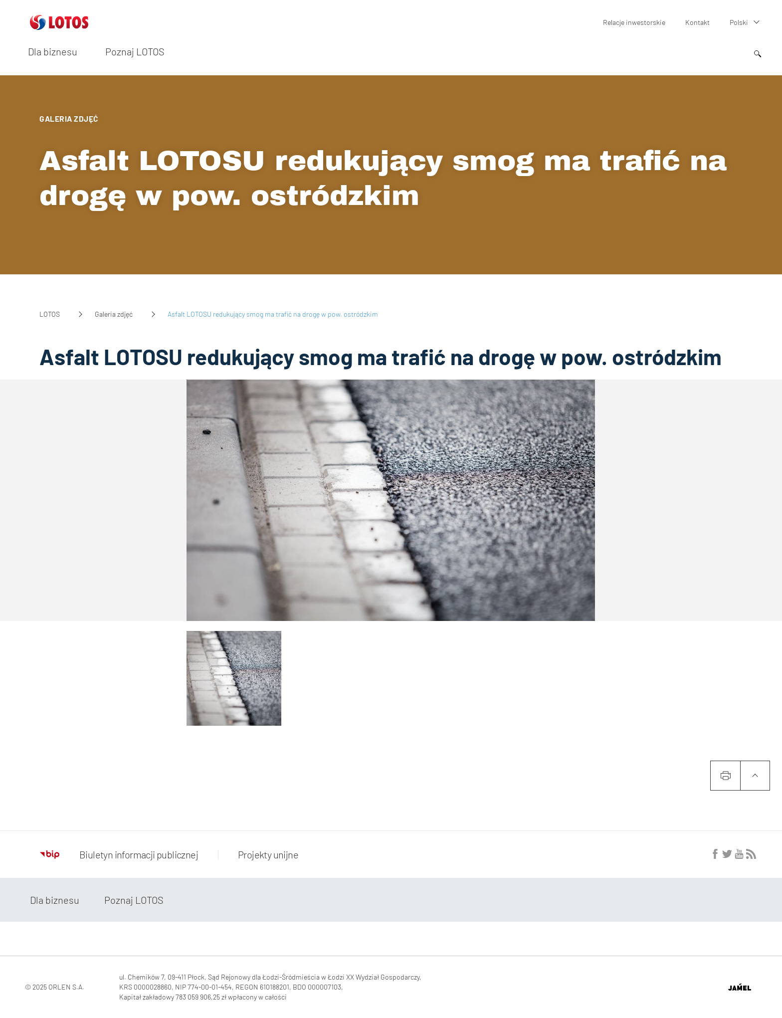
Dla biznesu (52, 51)
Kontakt (697, 22)
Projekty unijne (268, 854)
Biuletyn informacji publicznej (119, 854)
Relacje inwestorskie (634, 22)
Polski (739, 22)
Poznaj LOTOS (135, 51)
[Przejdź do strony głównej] (59, 26)
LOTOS (49, 314)
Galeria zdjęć (114, 314)
